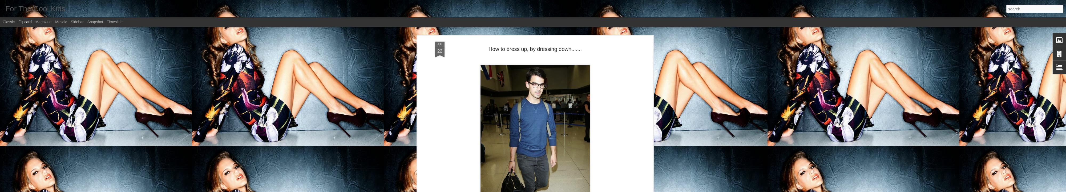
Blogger (550, 189)
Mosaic (61, 22)
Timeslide (115, 22)
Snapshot (95, 22)
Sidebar (77, 22)
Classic (9, 22)
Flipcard (25, 22)
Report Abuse (565, 189)
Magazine (43, 22)
